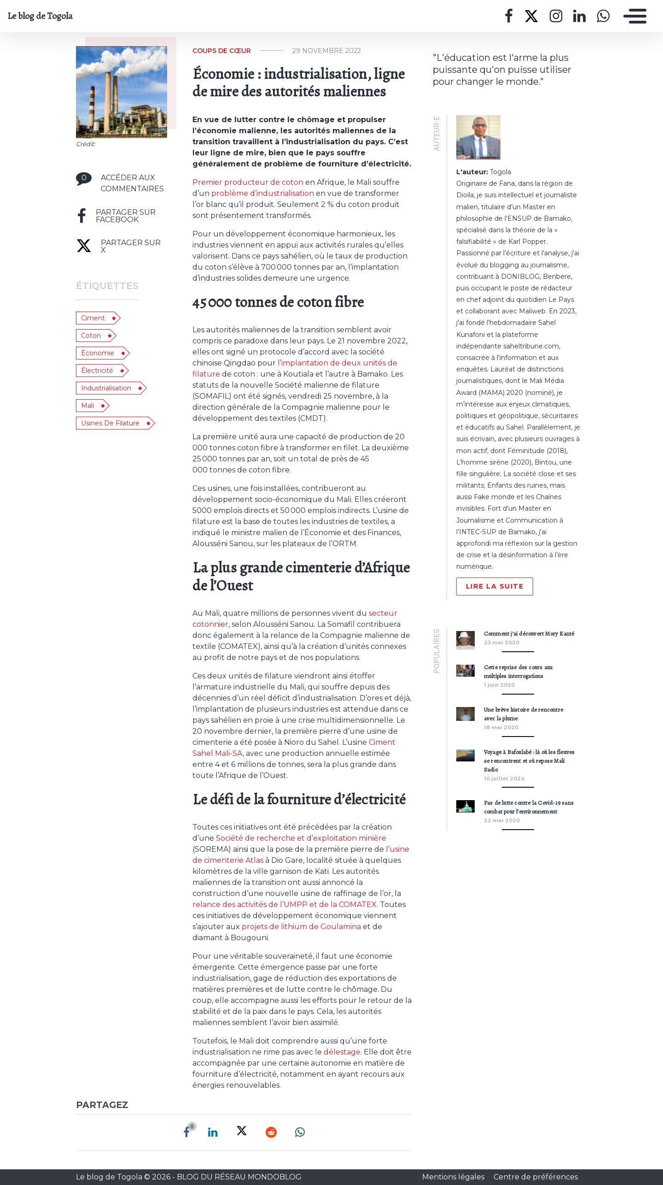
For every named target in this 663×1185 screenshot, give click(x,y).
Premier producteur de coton (247, 182)
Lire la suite (495, 586)
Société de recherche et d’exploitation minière (301, 838)
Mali (87, 405)
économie (97, 353)
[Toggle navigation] (633, 16)
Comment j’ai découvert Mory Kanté (529, 633)
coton (91, 335)
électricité (97, 370)
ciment (93, 318)
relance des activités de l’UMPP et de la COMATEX (284, 904)
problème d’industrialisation (262, 193)
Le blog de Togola (40, 16)
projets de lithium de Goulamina (301, 926)
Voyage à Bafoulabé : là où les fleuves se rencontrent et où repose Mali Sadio (529, 760)
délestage (342, 1052)
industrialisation (106, 388)
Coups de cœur (221, 51)
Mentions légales (454, 1177)
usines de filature (110, 423)
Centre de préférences (536, 1177)
